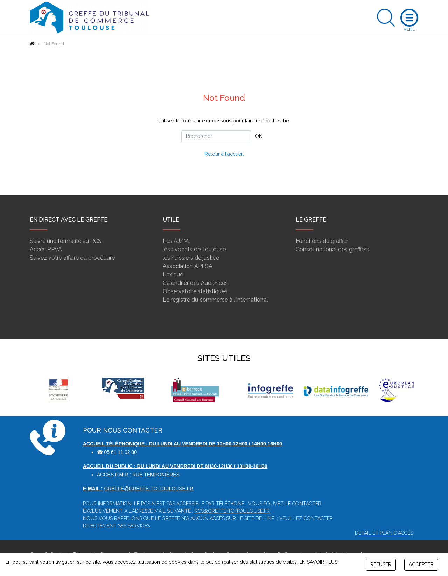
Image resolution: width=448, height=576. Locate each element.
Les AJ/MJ (177, 241)
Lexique (173, 274)
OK (258, 136)
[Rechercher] (216, 136)
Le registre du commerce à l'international (215, 299)
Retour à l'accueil (224, 154)
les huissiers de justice (191, 257)
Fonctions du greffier (322, 241)
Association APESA (187, 266)
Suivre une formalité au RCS (66, 241)
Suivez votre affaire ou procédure (72, 257)
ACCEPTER (421, 564)
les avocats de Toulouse (194, 249)
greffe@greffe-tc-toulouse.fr (148, 488)
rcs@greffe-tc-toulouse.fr (232, 511)
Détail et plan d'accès (384, 533)
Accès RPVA (46, 249)
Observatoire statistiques (195, 291)
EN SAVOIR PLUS (318, 562)
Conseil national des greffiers (332, 249)
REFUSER (380, 564)
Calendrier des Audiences (195, 283)
